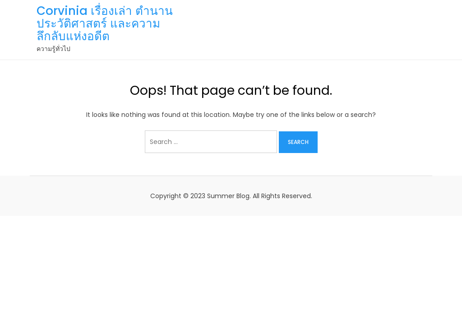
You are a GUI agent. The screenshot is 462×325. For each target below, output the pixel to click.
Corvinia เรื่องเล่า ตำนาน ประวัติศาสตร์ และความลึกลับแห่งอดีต (105, 23)
